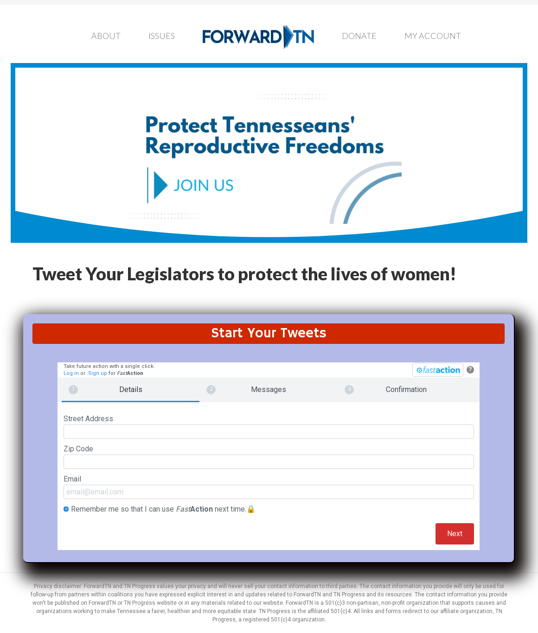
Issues (161, 36)
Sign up (97, 373)
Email (269, 487)
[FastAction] (437, 370)
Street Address (269, 426)
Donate (359, 36)
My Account (432, 36)
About (106, 36)
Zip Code (269, 456)
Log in (71, 373)
